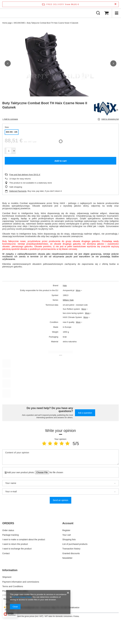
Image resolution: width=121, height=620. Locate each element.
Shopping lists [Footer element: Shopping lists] (69, 539)
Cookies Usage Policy (21, 597)
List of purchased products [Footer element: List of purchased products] (74, 544)
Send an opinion (60, 500)
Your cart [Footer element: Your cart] (66, 535)
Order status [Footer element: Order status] (8, 530)
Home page (7, 23)
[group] (60, 76)
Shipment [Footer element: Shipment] (6, 577)
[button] (8, 63)
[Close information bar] (115, 4)
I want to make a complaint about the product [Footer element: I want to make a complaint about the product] (23, 539)
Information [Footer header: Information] (9, 570)
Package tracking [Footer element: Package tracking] (10, 535)
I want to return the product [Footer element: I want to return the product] (15, 544)
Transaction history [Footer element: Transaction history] (71, 548)
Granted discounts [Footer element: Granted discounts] (71, 553)
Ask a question (85, 413)
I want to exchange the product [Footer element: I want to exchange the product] (17, 548)
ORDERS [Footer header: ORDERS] (8, 523)
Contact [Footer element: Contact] (6, 553)
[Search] (98, 13)
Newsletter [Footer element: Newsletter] (67, 558)
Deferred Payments (17, 191)
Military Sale (68, 300)
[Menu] (116, 13)
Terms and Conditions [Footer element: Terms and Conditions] (12, 586)
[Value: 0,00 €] (106, 13)
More (78, 290)
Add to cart (60, 161)
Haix (65, 285)
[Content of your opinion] (60, 457)
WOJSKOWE (19, 23)
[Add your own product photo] (55, 472)
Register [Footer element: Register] (66, 530)
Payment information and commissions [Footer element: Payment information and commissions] (20, 582)
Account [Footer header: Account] (67, 523)
